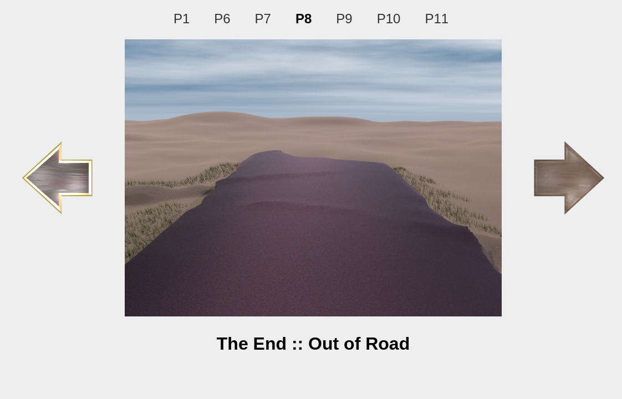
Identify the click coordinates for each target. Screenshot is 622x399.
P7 (263, 18)
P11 (436, 18)
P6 (222, 18)
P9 (344, 18)
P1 (182, 18)
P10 (389, 18)
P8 (303, 18)
